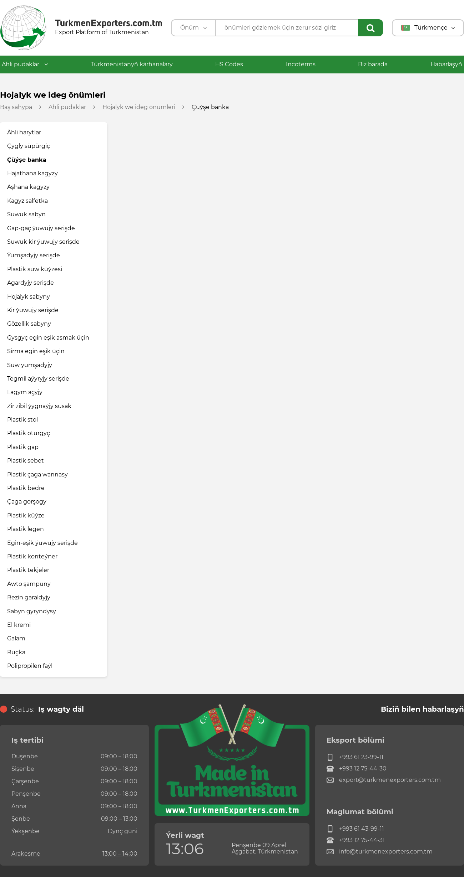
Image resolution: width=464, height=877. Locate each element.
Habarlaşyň (446, 64)
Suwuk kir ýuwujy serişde (43, 241)
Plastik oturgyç (28, 433)
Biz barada (373, 64)
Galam (16, 638)
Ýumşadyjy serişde (33, 255)
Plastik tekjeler (28, 570)
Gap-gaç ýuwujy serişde (41, 228)
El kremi (19, 624)
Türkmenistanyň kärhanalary (132, 64)
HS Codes (229, 64)
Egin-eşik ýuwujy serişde (42, 543)
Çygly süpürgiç (28, 146)
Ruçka (16, 652)
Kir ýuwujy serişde (33, 310)
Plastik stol (22, 419)
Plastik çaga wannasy (37, 474)
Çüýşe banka (26, 159)
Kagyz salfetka (27, 200)
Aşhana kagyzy (28, 187)
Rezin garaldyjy (28, 597)
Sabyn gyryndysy (31, 611)
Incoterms (301, 64)
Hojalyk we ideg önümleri (138, 107)
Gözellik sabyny (29, 323)
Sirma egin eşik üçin (36, 351)
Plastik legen (25, 529)
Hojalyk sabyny (28, 296)
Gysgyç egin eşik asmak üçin (48, 337)
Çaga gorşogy (26, 501)
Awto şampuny (29, 584)
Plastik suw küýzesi (34, 269)
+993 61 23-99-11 (355, 757)
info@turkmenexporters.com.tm (380, 851)
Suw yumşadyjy (29, 365)
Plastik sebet (25, 460)
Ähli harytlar (24, 132)
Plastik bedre (26, 488)
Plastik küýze (26, 515)
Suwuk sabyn (26, 214)
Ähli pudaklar (25, 64)
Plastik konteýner (32, 556)
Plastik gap (23, 447)
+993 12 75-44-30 (357, 768)
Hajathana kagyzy (32, 173)
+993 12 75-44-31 (356, 840)
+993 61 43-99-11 (355, 828)
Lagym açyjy (24, 392)
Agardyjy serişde (30, 282)
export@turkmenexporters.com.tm (384, 780)
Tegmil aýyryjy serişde (38, 378)
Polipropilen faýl (29, 665)
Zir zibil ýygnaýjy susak (39, 406)
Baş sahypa (16, 107)
